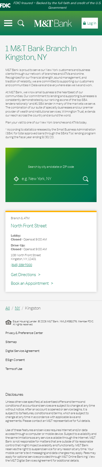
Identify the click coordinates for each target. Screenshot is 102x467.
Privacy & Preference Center (24, 333)
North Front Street (29, 225)
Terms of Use (13, 369)
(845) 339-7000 (21, 265)
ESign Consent (15, 360)
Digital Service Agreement (22, 351)
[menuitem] (21, 23)
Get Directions (25, 274)
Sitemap (11, 342)
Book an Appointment (30, 283)
